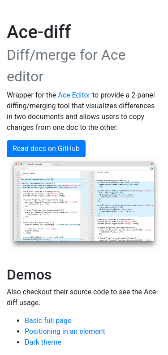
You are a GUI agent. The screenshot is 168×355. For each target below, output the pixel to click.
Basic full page (48, 320)
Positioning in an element (65, 331)
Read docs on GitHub (46, 148)
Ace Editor (74, 95)
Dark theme (43, 342)
